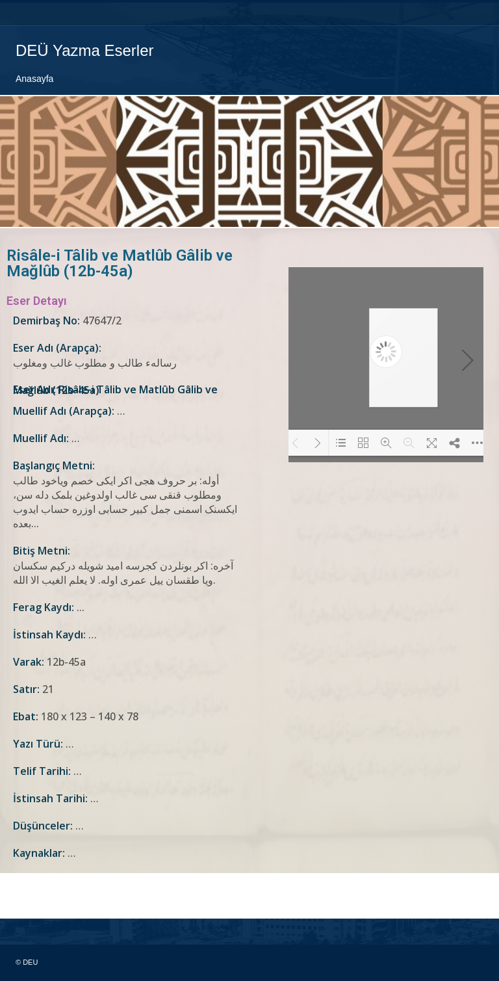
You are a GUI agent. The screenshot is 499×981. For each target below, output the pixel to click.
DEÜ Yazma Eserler (85, 50)
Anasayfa (34, 78)
